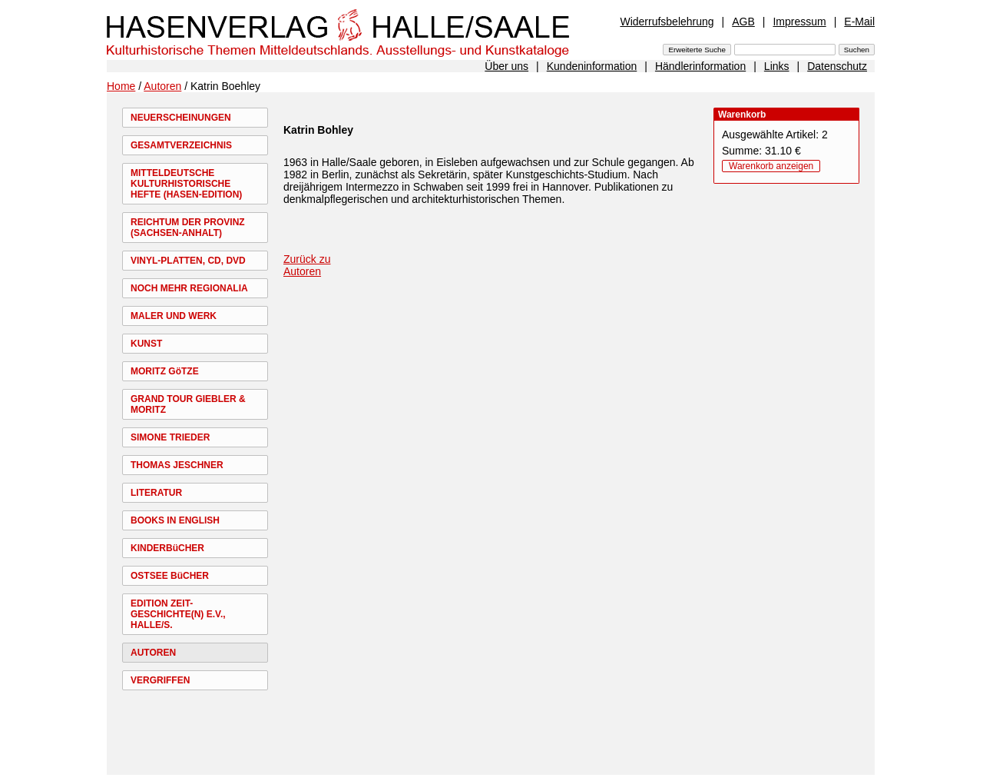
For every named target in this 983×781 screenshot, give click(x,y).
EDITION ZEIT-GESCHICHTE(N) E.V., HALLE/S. (178, 614)
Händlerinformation (700, 66)
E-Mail (859, 21)
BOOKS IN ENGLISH (175, 520)
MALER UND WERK (174, 316)
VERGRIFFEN (160, 680)
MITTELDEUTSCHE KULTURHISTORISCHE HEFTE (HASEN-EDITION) (186, 184)
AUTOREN (153, 652)
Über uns (506, 66)
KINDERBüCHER (167, 548)
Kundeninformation (592, 66)
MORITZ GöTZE (165, 371)
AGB (743, 21)
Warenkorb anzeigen (771, 166)
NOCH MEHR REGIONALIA (189, 288)
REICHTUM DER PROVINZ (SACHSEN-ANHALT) (188, 227)
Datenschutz (837, 66)
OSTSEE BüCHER (170, 575)
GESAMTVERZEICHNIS (181, 145)
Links (776, 66)
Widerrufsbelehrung (666, 21)
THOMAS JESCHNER (177, 465)
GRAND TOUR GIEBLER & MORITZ (188, 404)
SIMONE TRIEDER (170, 437)
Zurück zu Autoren (306, 265)
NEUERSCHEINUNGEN (181, 117)
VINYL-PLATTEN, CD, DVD (188, 260)
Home (121, 86)
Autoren (162, 86)
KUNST (146, 343)
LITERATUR (156, 492)
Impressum (799, 21)
